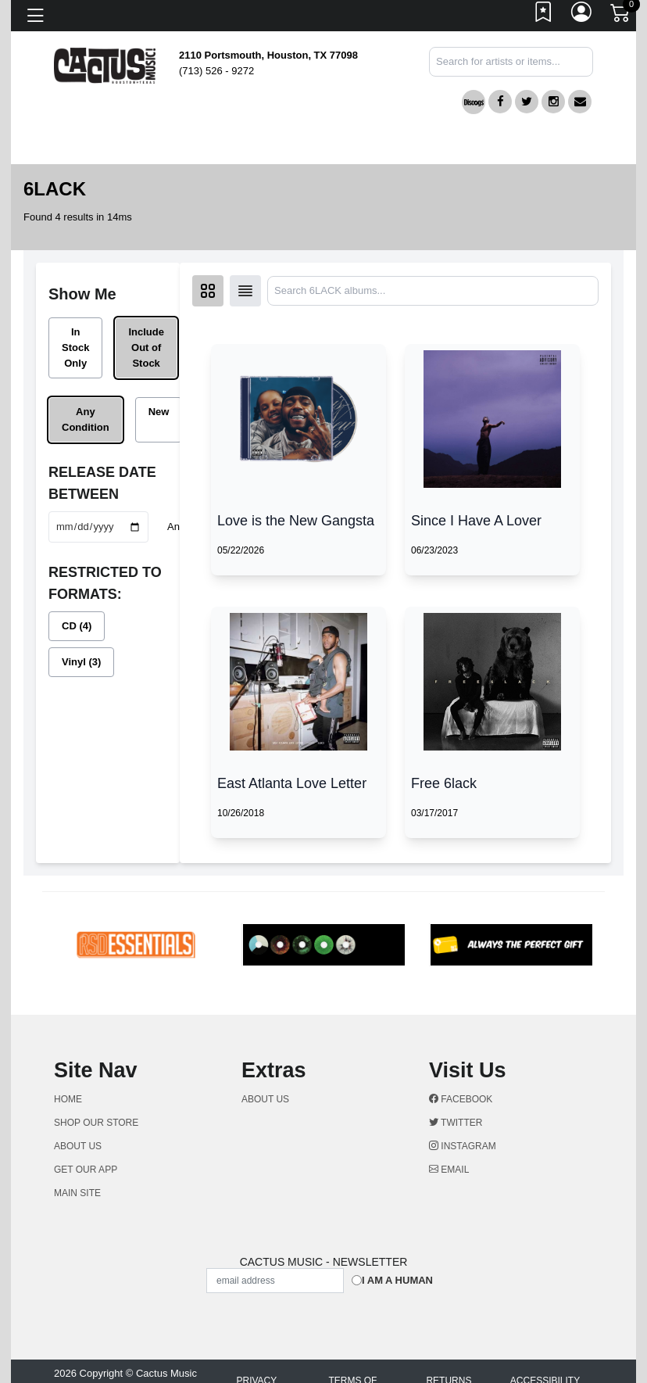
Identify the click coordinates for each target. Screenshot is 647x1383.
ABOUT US (84, 1146)
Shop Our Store (96, 1122)
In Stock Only (75, 347)
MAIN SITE (77, 1193)
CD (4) (76, 626)
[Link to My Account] (582, 15)
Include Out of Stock (146, 347)
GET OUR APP (85, 1169)
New (159, 411)
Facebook (460, 1099)
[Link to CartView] (621, 12)
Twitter (455, 1122)
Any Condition (85, 419)
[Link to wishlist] (544, 15)
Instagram (462, 1146)
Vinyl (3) (81, 662)
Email (449, 1169)
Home (68, 1099)
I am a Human (397, 1280)
